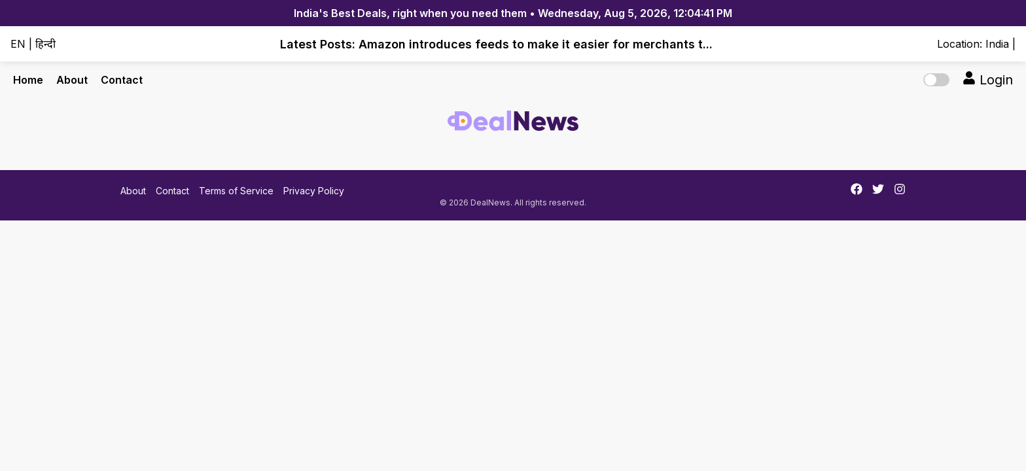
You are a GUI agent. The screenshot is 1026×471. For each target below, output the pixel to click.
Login (988, 79)
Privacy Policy (313, 190)
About (72, 79)
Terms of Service (236, 190)
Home (28, 79)
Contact (122, 79)
